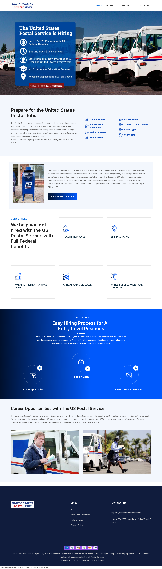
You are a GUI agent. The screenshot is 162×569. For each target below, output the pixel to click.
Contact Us (128, 5)
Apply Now (21, 258)
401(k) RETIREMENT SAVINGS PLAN (31, 286)
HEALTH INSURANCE (74, 236)
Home (99, 5)
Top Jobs (144, 5)
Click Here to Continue (62, 196)
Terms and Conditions (80, 514)
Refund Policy (77, 520)
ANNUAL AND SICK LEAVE (77, 284)
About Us (111, 5)
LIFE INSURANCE (120, 236)
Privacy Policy (77, 525)
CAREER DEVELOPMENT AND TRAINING (127, 286)
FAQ (72, 509)
